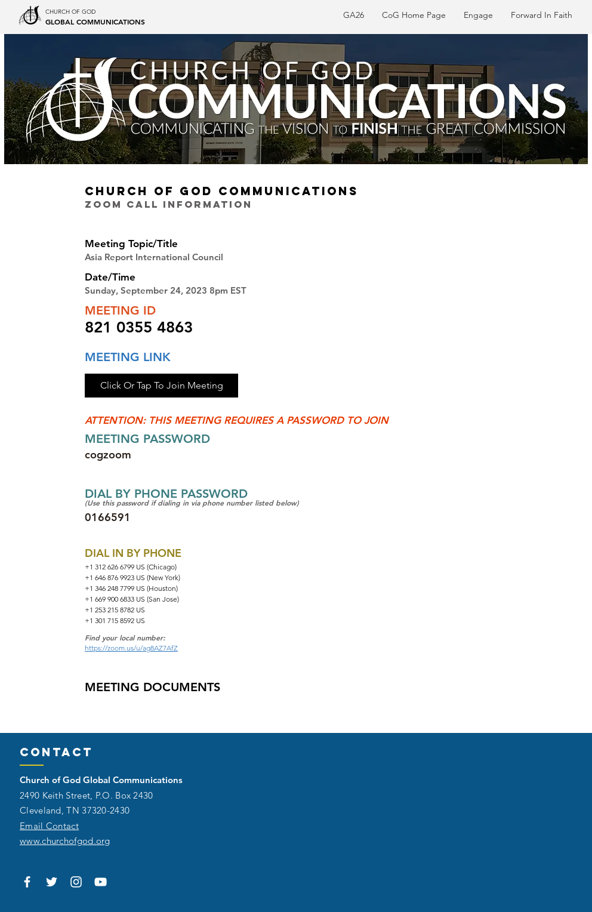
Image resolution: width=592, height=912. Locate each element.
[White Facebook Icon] (27, 881)
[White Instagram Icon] (76, 881)
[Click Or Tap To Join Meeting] (161, 386)
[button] (541, 15)
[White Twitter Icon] (51, 881)
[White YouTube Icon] (100, 881)
